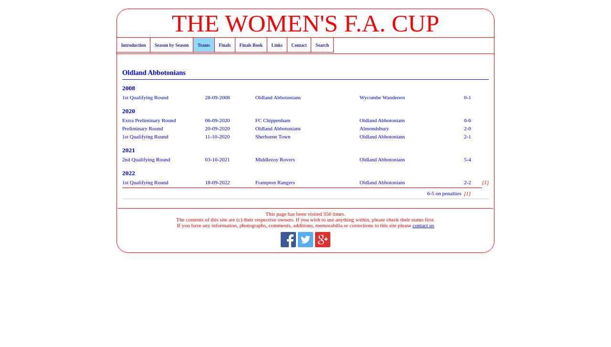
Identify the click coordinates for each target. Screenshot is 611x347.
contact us (423, 225)
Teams (204, 45)
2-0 (467, 128)
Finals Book (251, 45)
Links (277, 45)
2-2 (467, 182)
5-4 (467, 159)
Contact (299, 45)
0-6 (467, 120)
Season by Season (172, 45)
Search (322, 45)
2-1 (467, 136)
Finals (225, 45)
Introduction (133, 45)
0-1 (467, 97)
